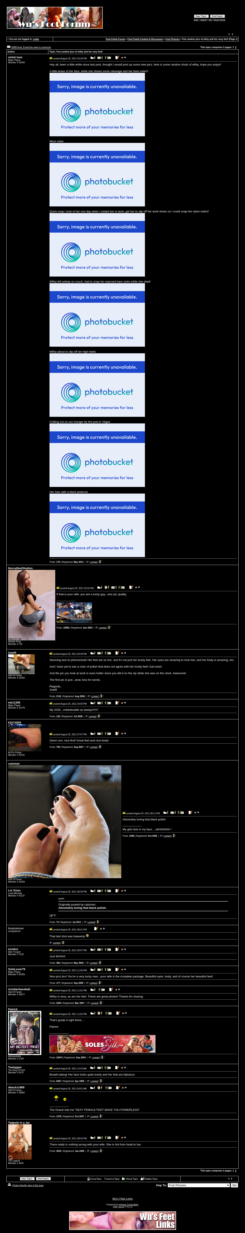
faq (210, 20)
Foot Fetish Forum (115, 39)
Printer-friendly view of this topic (25, 1185)
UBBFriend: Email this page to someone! (31, 47)
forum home (219, 20)
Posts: (54, 562)
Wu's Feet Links (122, 1198)
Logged (93, 562)
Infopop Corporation (128, 1204)
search (203, 20)
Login (36, 39)
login (196, 20)
